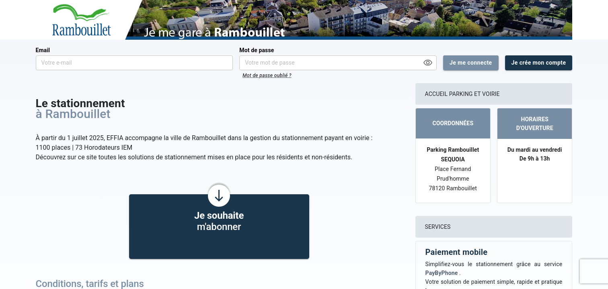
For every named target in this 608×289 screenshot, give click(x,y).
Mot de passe (256, 50)
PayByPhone (442, 273)
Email (43, 50)
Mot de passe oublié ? (267, 75)
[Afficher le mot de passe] (428, 63)
